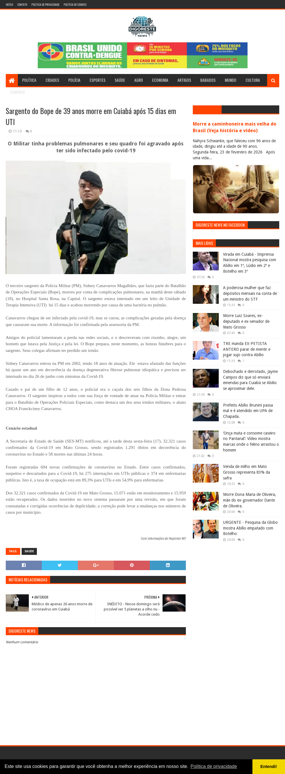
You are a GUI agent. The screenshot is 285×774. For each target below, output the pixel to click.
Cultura (253, 80)
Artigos (184, 80)
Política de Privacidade (45, 4)
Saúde (120, 80)
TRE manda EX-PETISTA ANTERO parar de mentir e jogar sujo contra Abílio (246, 349)
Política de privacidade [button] (213, 766)
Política (29, 80)
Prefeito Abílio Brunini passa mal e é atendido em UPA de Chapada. (248, 411)
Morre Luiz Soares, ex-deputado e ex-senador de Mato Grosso (246, 321)
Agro (138, 80)
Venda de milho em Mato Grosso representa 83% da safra (246, 472)
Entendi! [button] (269, 766)
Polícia (74, 80)
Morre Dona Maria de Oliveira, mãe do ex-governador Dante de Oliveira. (249, 500)
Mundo (230, 80)
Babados (208, 80)
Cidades (52, 80)
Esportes (97, 80)
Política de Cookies (75, 4)
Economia (160, 80)
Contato (22, 4)
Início (9, 4)
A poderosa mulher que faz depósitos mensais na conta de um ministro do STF (250, 293)
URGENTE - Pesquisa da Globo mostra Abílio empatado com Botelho (250, 528)
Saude (29, 551)
